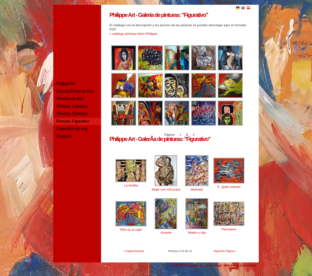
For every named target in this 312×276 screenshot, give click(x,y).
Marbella (197, 189)
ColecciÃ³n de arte (72, 128)
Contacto (64, 136)
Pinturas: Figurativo (72, 121)
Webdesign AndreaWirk (240, 265)
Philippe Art (65, 83)
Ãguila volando (228, 187)
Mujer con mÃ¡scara (166, 189)
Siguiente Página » (225, 251)
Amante (166, 232)
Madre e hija (197, 232)
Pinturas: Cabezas (72, 106)
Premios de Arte (69, 98)
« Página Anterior (133, 251)
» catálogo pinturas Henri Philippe (133, 33)
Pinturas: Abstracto (72, 113)
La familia (131, 185)
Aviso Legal (214, 265)
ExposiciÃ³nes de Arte (74, 91)
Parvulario (229, 229)
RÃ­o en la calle (131, 229)
